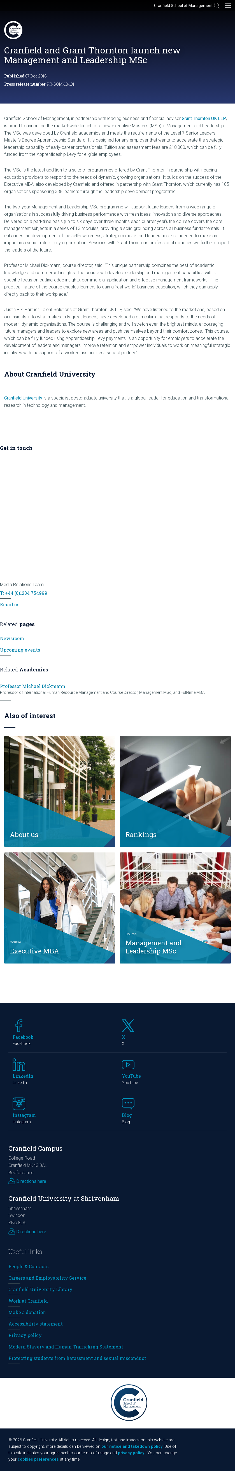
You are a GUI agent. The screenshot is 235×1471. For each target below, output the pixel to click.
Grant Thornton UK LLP (204, 118)
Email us (9, 604)
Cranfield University (23, 398)
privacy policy (131, 1453)
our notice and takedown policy (131, 1446)
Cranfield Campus (35, 1148)
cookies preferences (38, 1459)
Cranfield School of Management (183, 5)
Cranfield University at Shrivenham (63, 1198)
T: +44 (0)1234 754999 (23, 593)
